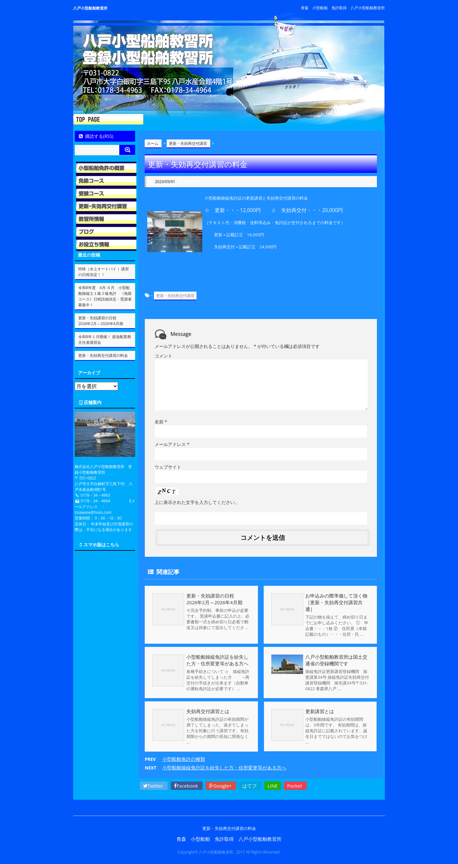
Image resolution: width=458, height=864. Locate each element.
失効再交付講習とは (207, 711)
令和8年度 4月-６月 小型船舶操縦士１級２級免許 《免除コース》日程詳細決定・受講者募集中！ (105, 296)
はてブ (250, 786)
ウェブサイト (168, 467)
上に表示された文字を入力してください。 (197, 502)
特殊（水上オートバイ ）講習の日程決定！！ (103, 271)
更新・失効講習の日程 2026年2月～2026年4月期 (222, 599)
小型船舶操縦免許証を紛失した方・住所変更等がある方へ (217, 660)
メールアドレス (172, 444)
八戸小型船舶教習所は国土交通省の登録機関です (336, 660)
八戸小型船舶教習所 (90, 8)
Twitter (153, 786)
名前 (161, 422)
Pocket (295, 786)
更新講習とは (319, 711)
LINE (272, 786)
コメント (163, 356)
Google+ (221, 786)
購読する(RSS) (95, 136)
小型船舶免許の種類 (183, 759)
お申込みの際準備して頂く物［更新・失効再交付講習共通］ (336, 602)
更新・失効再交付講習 (175, 295)
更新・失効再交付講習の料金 (103, 355)
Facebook (186, 786)
